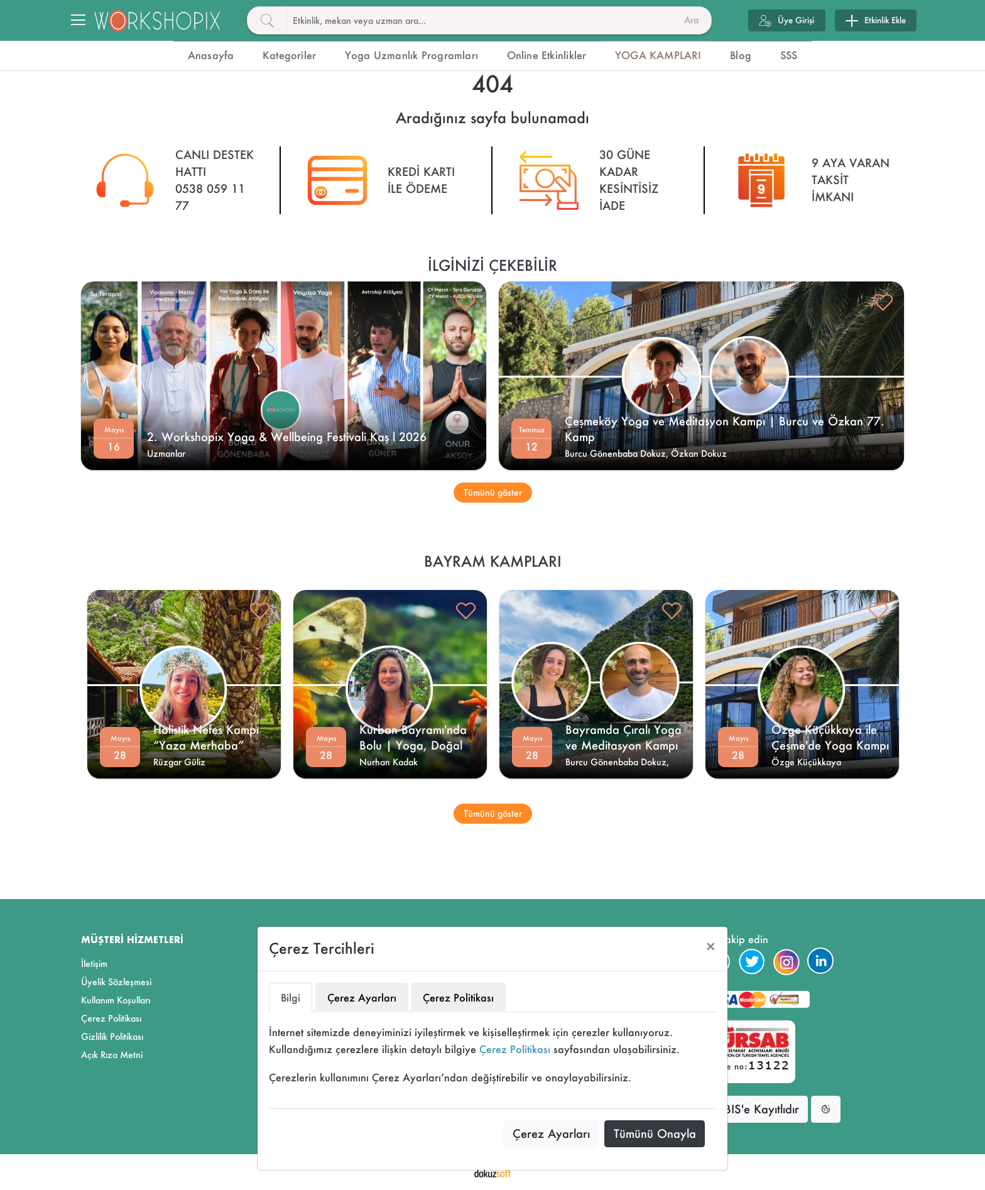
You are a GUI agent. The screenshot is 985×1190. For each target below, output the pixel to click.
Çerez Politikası (514, 1049)
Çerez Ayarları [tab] (361, 997)
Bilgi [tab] (290, 997)
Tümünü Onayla (655, 1133)
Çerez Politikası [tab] (458, 997)
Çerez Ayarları (551, 1133)
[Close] (710, 946)
